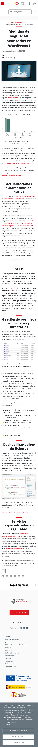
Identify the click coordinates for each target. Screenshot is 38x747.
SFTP (11, 291)
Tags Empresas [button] (19, 585)
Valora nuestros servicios (12, 639)
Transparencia (9, 661)
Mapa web (8, 658)
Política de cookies (10, 655)
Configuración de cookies (12, 653)
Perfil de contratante (10, 664)
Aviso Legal (8, 647)
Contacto (7, 636)
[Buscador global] (20, 11)
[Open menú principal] (2, 3)
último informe (13, 98)
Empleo (7, 642)
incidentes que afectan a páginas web (16, 163)
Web (3, 571)
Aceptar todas (18, 742)
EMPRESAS (19, 22)
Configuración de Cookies (18, 730)
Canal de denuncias (10, 666)
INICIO (12, 22)
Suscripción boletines (19, 612)
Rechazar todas (18, 736)
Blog (26, 22)
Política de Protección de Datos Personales (17, 645)
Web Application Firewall (14, 549)
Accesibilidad (8, 650)
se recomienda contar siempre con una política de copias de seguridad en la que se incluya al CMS (18, 223)
